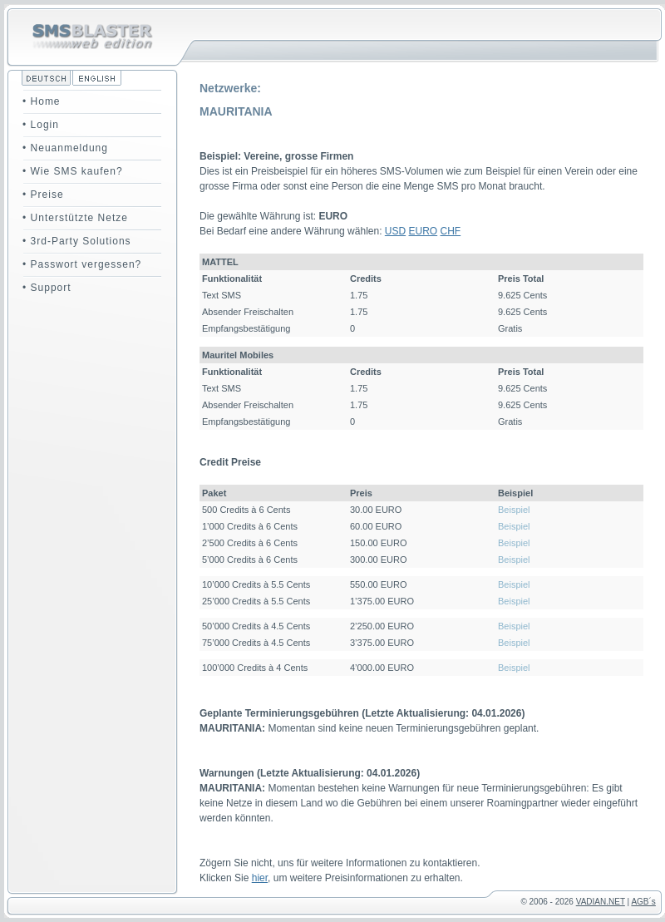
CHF (451, 231)
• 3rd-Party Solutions (76, 241)
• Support (46, 287)
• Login (40, 125)
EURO (423, 231)
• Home (41, 101)
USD (395, 231)
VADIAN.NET (600, 901)
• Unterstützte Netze (75, 218)
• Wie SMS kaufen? (72, 171)
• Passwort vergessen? (81, 264)
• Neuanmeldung (65, 148)
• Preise (43, 194)
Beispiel (514, 510)
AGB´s (643, 901)
